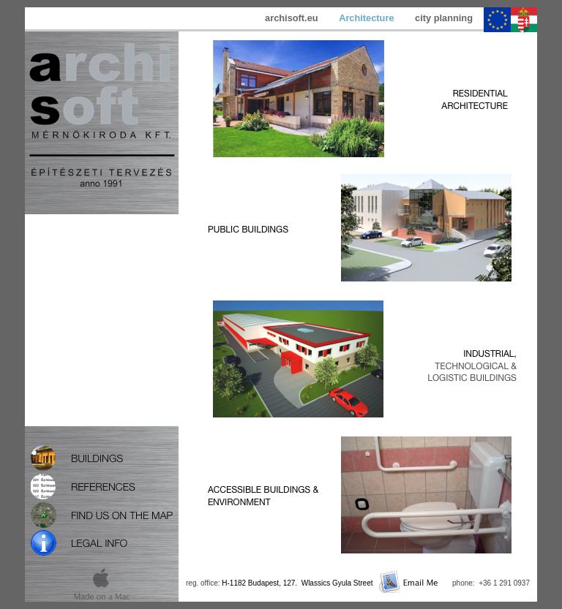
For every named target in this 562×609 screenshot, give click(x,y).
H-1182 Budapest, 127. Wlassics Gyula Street (297, 583)
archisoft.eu (293, 17)
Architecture (368, 17)
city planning (444, 17)
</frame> (102, 320)
